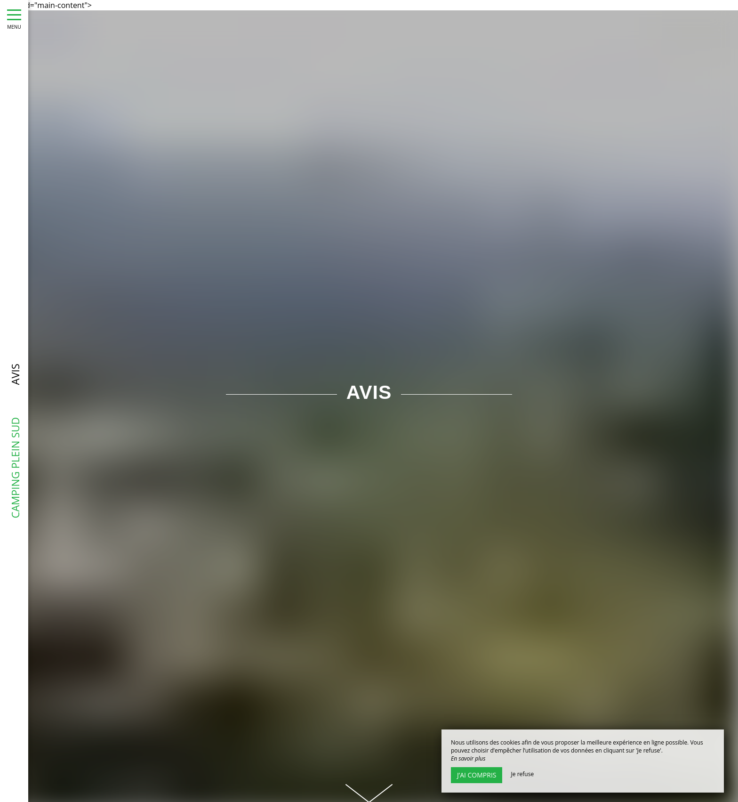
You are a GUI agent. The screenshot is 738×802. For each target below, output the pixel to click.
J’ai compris (476, 774)
